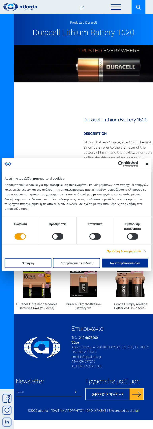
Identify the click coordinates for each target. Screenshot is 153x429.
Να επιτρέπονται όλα (125, 263)
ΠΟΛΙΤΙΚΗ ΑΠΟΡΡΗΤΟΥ (67, 411)
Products (76, 22)
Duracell (91, 22)
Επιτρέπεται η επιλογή (76, 263)
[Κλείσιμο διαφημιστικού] (147, 164)
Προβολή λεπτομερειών (124, 251)
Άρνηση (28, 263)
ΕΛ (82, 7)
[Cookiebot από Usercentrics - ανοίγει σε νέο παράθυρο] (121, 164)
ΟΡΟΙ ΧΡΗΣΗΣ (96, 411)
